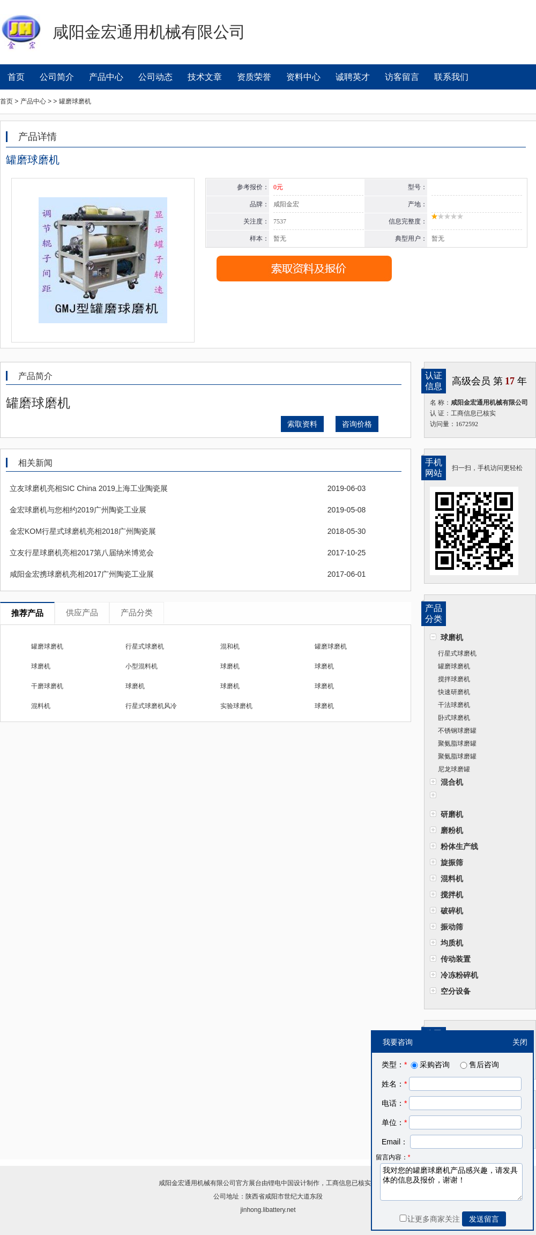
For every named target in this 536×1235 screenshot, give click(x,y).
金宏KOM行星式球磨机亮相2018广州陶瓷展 (83, 531)
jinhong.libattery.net (267, 1210)
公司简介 (57, 76)
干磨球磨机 (47, 686)
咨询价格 (357, 424)
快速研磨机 (454, 692)
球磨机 (452, 637)
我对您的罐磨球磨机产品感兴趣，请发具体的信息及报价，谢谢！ (451, 1182)
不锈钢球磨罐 (457, 730)
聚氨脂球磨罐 (457, 743)
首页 (16, 76)
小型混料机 (141, 666)
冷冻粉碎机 (459, 975)
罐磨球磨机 (454, 666)
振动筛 (452, 926)
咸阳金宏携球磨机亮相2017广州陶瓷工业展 (82, 574)
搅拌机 (452, 894)
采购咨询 (429, 1064)
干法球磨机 (454, 705)
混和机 (230, 646)
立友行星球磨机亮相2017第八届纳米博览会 (82, 552)
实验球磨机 (236, 706)
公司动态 (155, 76)
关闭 (519, 1042)
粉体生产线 (459, 846)
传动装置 (456, 959)
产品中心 (106, 76)
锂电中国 (281, 1183)
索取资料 (302, 424)
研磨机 (452, 814)
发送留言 (484, 1219)
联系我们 (451, 76)
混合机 (452, 782)
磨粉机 (452, 830)
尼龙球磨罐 (454, 769)
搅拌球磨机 (454, 679)
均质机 (452, 943)
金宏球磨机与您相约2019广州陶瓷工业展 (78, 509)
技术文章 (205, 76)
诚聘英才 (353, 76)
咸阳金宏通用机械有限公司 (197, 1183)
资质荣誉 (254, 76)
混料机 (452, 878)
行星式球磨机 (457, 653)
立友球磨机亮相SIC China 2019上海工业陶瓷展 (89, 488)
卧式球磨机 (454, 717)
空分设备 (456, 991)
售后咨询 (478, 1064)
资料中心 (303, 76)
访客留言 (402, 76)
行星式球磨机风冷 (151, 706)
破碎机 (452, 910)
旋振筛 (452, 862)
